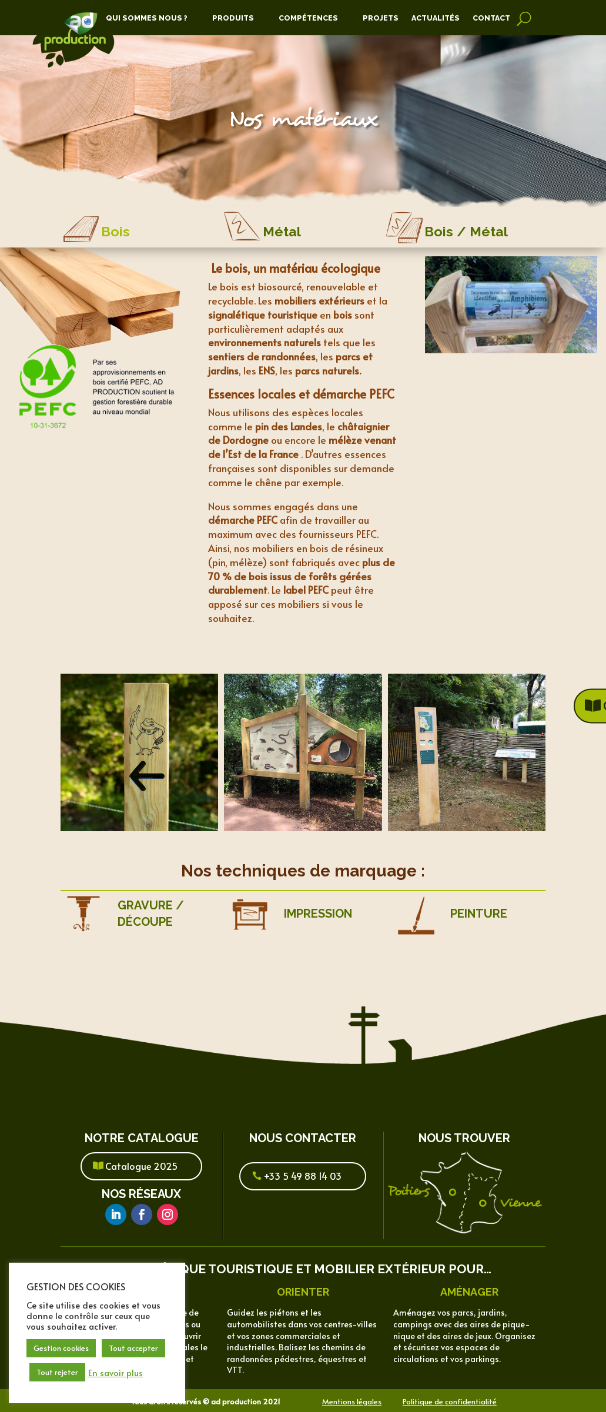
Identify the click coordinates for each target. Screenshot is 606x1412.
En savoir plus (115, 1372)
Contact (491, 18)
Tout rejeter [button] (57, 1372)
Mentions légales (351, 1401)
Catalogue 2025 (141, 1165)
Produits (233, 18)
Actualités (435, 18)
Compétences (308, 18)
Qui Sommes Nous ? (147, 18)
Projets (381, 18)
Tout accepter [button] (133, 1348)
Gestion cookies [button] (61, 1348)
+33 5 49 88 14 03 (302, 1175)
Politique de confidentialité (450, 1401)
